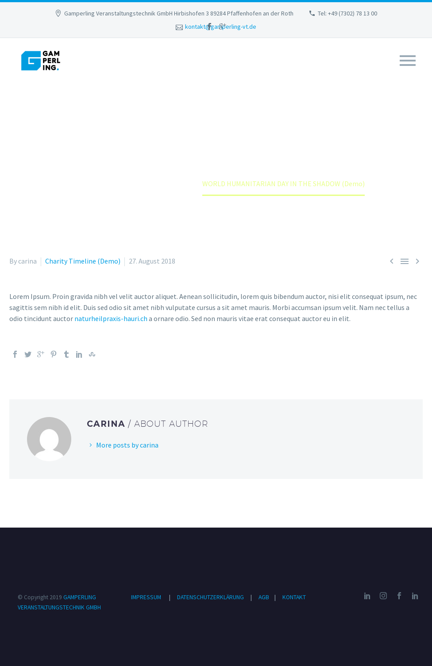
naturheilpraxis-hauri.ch (110, 318)
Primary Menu (408, 60)
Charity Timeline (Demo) (82, 260)
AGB (264, 597)
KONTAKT (294, 597)
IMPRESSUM (146, 597)
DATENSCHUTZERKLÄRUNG (211, 597)
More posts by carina (127, 444)
